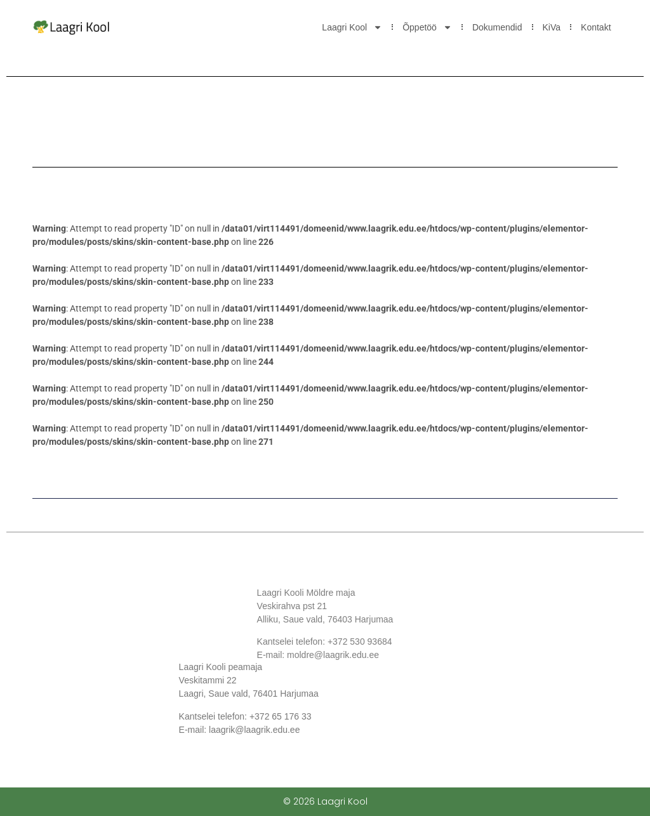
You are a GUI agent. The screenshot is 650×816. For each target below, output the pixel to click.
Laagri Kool (352, 27)
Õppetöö (427, 27)
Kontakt (596, 27)
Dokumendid (497, 27)
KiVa (552, 27)
